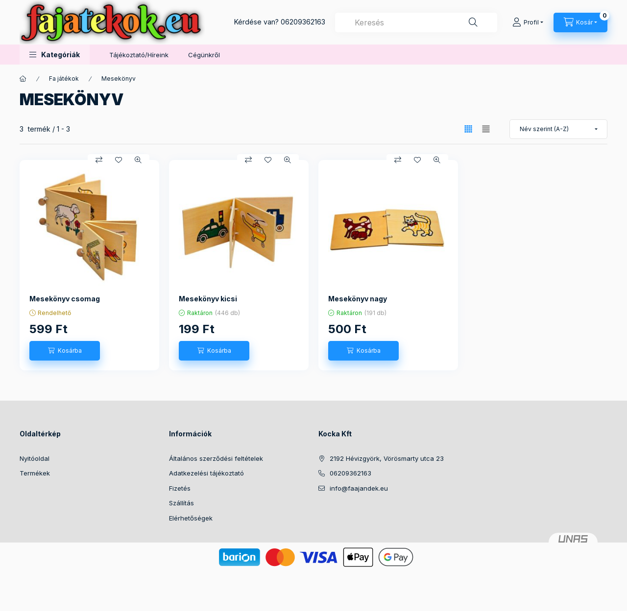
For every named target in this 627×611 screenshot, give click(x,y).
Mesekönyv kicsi (208, 298)
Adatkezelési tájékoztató (206, 473)
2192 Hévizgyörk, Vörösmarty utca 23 (387, 458)
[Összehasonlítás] (99, 160)
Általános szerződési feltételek (216, 458)
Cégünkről (204, 55)
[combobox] (416, 22)
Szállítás (181, 503)
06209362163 (303, 22)
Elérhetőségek (191, 518)
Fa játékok (64, 78)
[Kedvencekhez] (118, 160)
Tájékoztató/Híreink (139, 55)
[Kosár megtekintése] (580, 22)
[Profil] (528, 22)
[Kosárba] (64, 351)
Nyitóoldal (34, 458)
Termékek (35, 473)
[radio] (486, 129)
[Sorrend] (558, 129)
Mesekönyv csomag (64, 298)
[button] (55, 55)
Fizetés (180, 488)
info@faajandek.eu (359, 488)
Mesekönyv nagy (357, 298)
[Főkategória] (23, 78)
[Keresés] (473, 22)
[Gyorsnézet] (138, 160)
